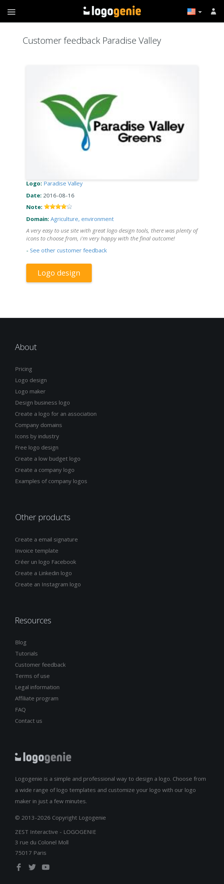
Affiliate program (36, 698)
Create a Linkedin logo (43, 573)
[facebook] (19, 868)
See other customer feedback (68, 250)
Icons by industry (37, 436)
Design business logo (42, 402)
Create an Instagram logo (48, 584)
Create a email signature (46, 539)
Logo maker (30, 391)
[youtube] (45, 868)
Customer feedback (40, 664)
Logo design (59, 273)
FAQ (20, 709)
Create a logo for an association (56, 413)
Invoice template (36, 550)
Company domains (38, 425)
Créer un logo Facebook (45, 561)
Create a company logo (45, 469)
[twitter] (32, 868)
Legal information (37, 687)
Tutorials (26, 653)
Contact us (28, 720)
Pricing (23, 368)
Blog (21, 642)
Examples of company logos (51, 481)
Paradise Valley (63, 183)
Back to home (112, 12)
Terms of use (32, 675)
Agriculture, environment (82, 218)
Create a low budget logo (48, 458)
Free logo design (36, 447)
